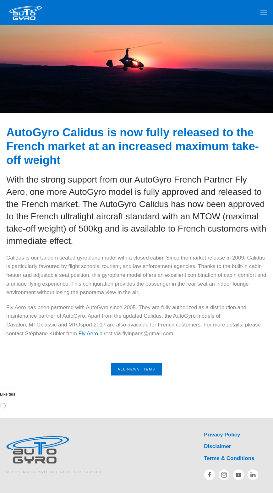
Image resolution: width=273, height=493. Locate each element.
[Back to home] (26, 12)
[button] (263, 12)
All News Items (137, 369)
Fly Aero (89, 334)
